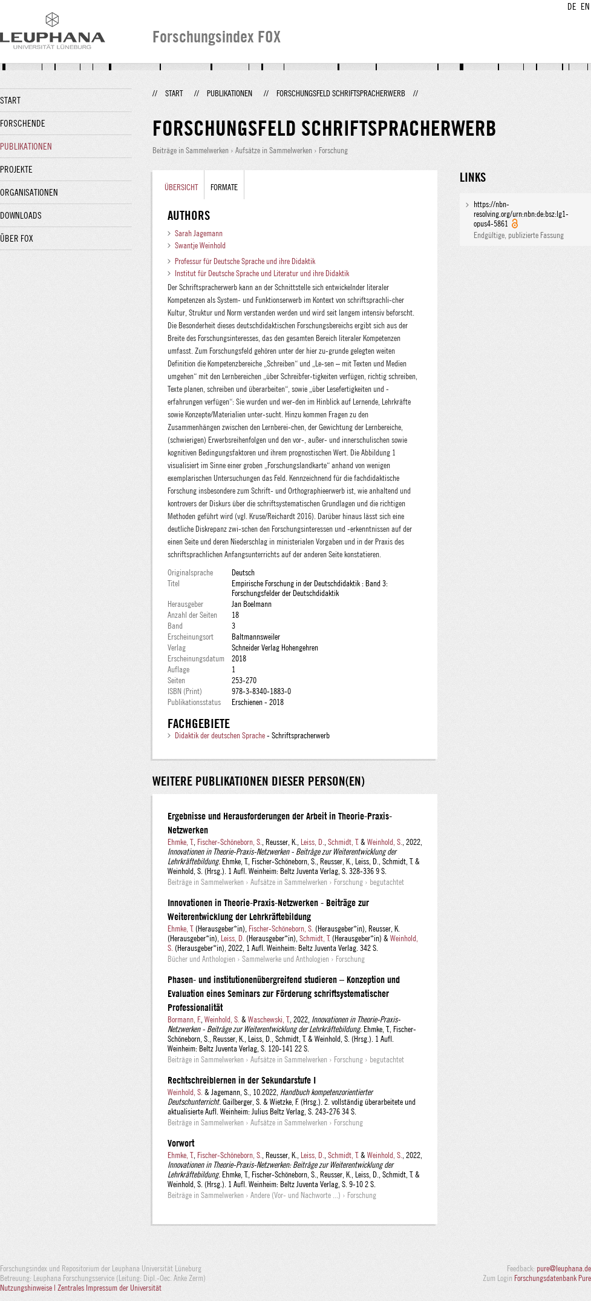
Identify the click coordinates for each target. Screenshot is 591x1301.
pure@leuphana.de (564, 1268)
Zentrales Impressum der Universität (109, 1288)
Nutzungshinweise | (28, 1288)
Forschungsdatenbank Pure (552, 1278)
